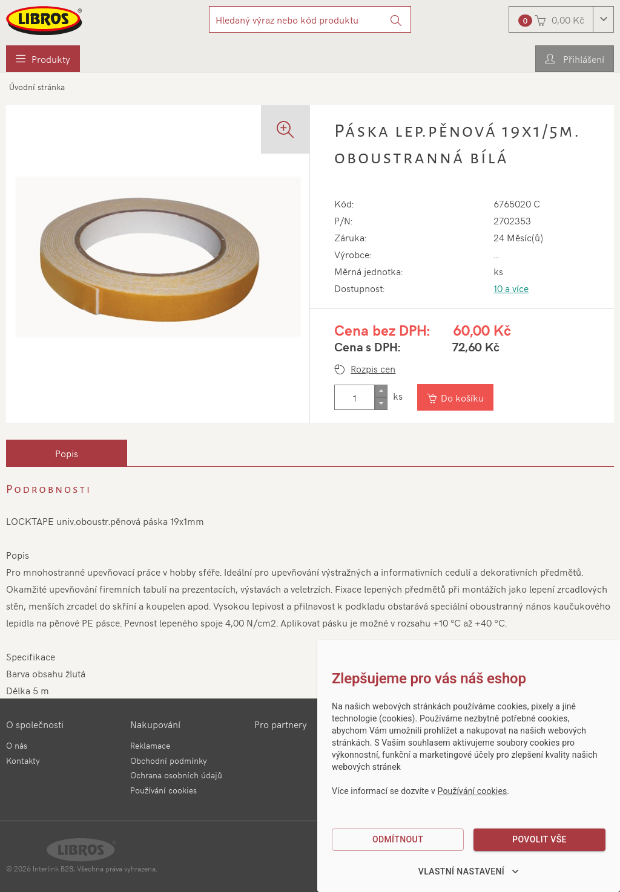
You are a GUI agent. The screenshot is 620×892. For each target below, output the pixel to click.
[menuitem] (43, 58)
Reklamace (150, 745)
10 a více (511, 288)
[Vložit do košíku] (457, 397)
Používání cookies (163, 790)
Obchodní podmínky (168, 760)
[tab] (66, 453)
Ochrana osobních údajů (176, 775)
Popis (66, 453)
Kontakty (23, 760)
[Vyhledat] (396, 19)
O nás (16, 745)
